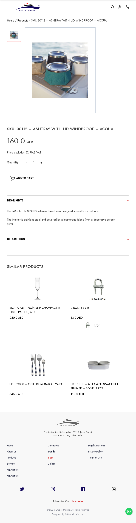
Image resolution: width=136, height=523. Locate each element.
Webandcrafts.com (74, 514)
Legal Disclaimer (96, 445)
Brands (51, 451)
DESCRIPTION (16, 239)
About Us (11, 451)
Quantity (12, 162)
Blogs (50, 457)
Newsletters (12, 469)
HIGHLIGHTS (15, 200)
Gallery (51, 463)
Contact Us (53, 445)
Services (11, 463)
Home (10, 20)
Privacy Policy (95, 451)
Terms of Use (95, 457)
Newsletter (77, 501)
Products (22, 20)
